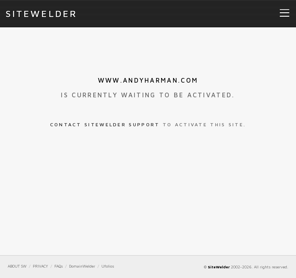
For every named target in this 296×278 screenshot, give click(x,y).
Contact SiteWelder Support (105, 124)
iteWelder (41, 13)
